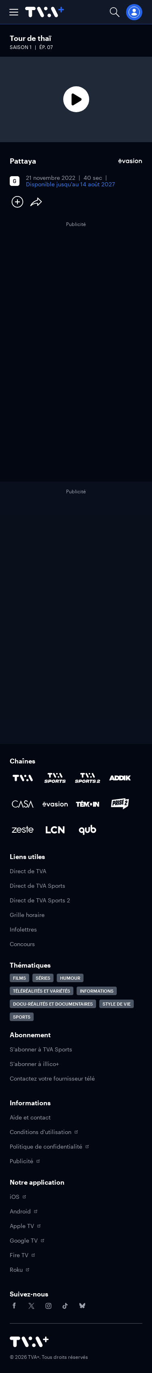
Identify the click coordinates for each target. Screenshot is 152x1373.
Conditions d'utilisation (44, 1131)
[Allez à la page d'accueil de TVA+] (44, 12)
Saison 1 (21, 47)
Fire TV (22, 1254)
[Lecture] (76, 99)
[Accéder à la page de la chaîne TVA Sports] (55, 778)
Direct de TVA (28, 871)
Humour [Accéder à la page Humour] (70, 978)
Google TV (27, 1240)
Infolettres (23, 929)
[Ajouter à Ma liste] (17, 201)
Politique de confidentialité (49, 1146)
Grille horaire (27, 914)
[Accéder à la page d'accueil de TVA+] (29, 1342)
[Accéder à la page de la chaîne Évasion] (55, 804)
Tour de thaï (30, 38)
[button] (14, 12)
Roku (19, 1269)
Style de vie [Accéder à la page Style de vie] (117, 1003)
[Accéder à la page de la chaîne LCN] (55, 830)
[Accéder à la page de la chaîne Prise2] (120, 804)
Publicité (25, 1161)
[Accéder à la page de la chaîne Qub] (88, 830)
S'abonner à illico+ (34, 1063)
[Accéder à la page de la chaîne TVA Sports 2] (88, 778)
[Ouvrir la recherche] (114, 12)
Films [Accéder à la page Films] (19, 978)
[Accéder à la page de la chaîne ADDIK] (120, 778)
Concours (22, 943)
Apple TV (25, 1225)
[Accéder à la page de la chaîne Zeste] (23, 830)
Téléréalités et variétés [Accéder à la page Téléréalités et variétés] (41, 991)
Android (23, 1211)
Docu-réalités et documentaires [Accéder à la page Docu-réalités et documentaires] (53, 1003)
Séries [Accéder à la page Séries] (43, 978)
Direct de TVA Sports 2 (40, 900)
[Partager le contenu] (36, 201)
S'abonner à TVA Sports (41, 1049)
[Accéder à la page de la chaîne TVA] (23, 778)
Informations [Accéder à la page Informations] (96, 991)
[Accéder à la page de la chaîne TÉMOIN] (88, 804)
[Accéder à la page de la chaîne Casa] (23, 804)
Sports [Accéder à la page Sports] (21, 1016)
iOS (18, 1196)
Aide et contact (30, 1117)
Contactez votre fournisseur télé (52, 1078)
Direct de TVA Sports (37, 885)
